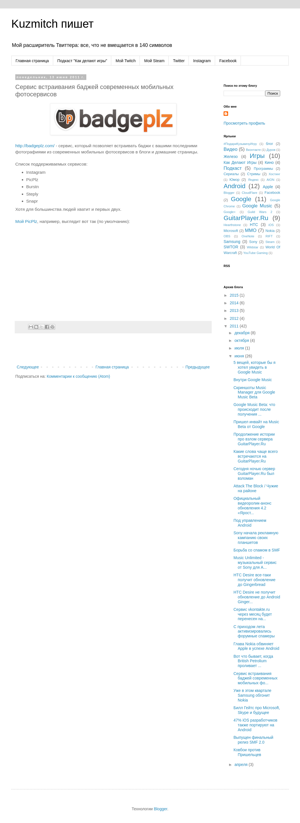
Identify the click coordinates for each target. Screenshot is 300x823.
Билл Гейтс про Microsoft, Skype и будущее (256, 710)
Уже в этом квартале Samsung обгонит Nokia (252, 695)
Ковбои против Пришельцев (247, 752)
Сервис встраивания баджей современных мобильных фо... (255, 678)
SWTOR (231, 247)
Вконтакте (253, 149)
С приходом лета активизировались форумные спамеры (254, 631)
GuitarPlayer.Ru (246, 218)
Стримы (253, 174)
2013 (235, 310)
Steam (270, 242)
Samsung (232, 241)
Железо (231, 156)
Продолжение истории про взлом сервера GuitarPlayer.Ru (254, 439)
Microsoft (231, 231)
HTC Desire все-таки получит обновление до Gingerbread (254, 580)
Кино (269, 162)
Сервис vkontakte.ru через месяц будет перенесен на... (252, 614)
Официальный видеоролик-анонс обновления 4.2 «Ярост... (252, 505)
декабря (242, 333)
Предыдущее (197, 367)
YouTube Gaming (255, 253)
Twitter (179, 60)
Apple (268, 186)
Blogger (229, 192)
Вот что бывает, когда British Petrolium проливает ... (253, 661)
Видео (230, 149)
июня (239, 356)
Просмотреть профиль (244, 123)
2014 (235, 303)
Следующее (28, 367)
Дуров (270, 149)
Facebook (228, 60)
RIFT (269, 236)
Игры (257, 155)
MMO (250, 230)
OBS (227, 236)
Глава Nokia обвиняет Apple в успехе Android (256, 646)
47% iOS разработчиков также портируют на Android (255, 725)
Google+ (230, 212)
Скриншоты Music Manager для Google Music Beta (254, 392)
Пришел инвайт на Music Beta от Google (256, 424)
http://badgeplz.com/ (35, 145)
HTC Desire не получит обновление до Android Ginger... (256, 597)
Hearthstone (232, 225)
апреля (241, 764)
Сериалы (231, 174)
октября (242, 340)
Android (234, 186)
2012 (235, 318)
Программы (263, 169)
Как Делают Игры (240, 162)
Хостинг (274, 174)
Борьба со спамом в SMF (256, 550)
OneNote (248, 236)
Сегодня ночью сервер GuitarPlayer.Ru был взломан (254, 473)
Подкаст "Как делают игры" (82, 60)
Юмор (234, 180)
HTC (254, 224)
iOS (271, 225)
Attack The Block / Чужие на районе (255, 488)
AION (270, 179)
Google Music (257, 206)
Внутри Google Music (252, 379)
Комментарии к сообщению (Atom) (78, 376)
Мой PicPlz (26, 221)
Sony (253, 242)
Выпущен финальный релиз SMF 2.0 (253, 739)
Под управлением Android (249, 522)
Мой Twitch (125, 60)
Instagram (202, 60)
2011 (235, 326)
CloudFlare (249, 192)
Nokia (270, 231)
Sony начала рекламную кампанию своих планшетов (255, 538)
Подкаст (233, 168)
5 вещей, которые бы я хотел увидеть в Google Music (254, 367)
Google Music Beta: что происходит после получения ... (254, 409)
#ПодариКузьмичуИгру (240, 144)
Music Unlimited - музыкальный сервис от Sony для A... (255, 562)
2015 (235, 295)
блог (269, 144)
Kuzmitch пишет (52, 24)
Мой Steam (154, 60)
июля (239, 348)
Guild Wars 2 (260, 212)
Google (241, 199)
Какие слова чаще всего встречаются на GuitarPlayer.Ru (255, 456)
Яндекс (253, 179)
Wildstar (252, 247)
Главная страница (32, 60)
